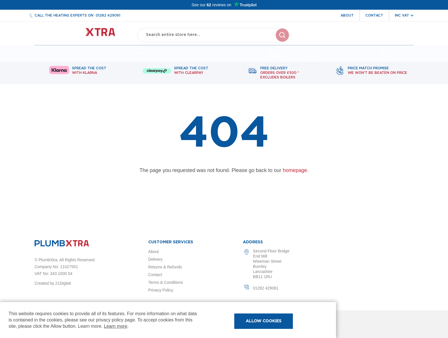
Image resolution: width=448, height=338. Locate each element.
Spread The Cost (89, 73)
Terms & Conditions (165, 282)
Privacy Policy (160, 290)
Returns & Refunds (165, 267)
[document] (168, 320)
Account (350, 39)
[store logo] (80, 34)
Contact (374, 15)
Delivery (155, 259)
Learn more (115, 326)
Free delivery (279, 75)
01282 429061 (108, 15)
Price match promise (377, 73)
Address (253, 242)
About (347, 15)
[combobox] (213, 34)
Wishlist (376, 39)
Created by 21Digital (53, 283)
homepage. (296, 172)
